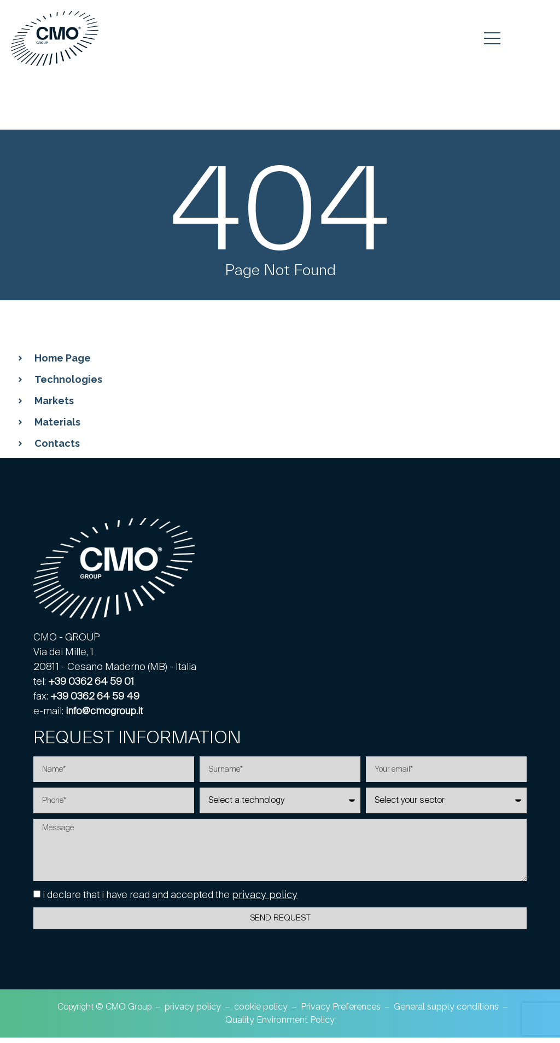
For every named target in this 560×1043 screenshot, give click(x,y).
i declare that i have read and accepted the (170, 900)
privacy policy (265, 900)
